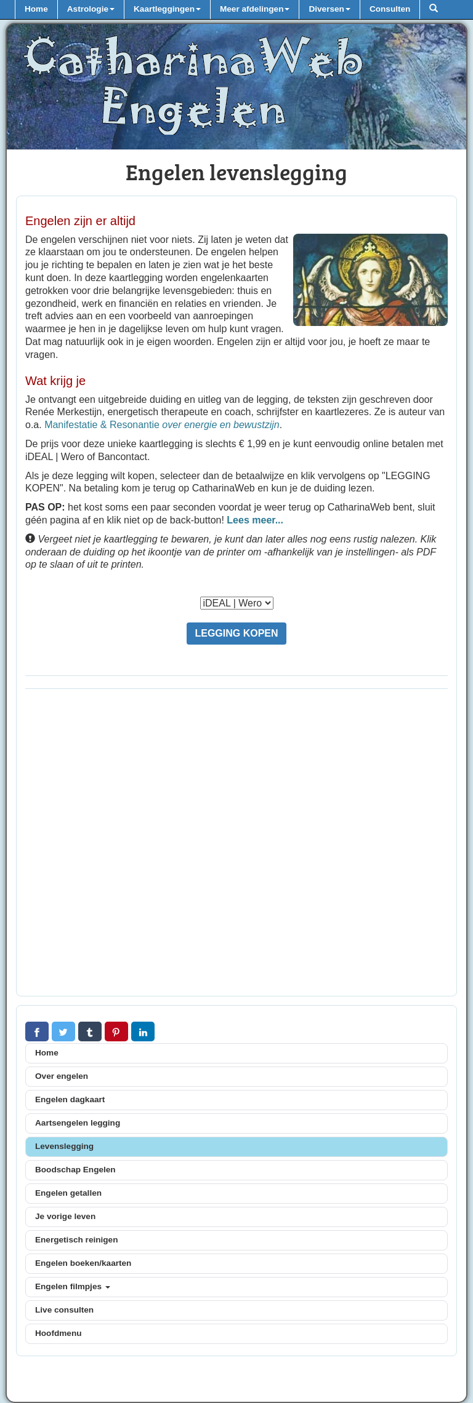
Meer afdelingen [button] (255, 9)
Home (36, 9)
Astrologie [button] (91, 9)
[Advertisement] (236, 845)
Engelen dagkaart (70, 1099)
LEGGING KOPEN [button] (236, 633)
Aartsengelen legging (77, 1122)
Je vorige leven (65, 1216)
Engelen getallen (68, 1193)
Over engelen (61, 1076)
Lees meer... (255, 520)
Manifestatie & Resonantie (162, 424)
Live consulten (64, 1309)
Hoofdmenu (58, 1333)
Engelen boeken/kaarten (83, 1263)
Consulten (390, 9)
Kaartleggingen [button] (167, 9)
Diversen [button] (329, 9)
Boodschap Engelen (75, 1169)
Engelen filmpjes (72, 1286)
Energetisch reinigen (76, 1239)
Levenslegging (64, 1146)
